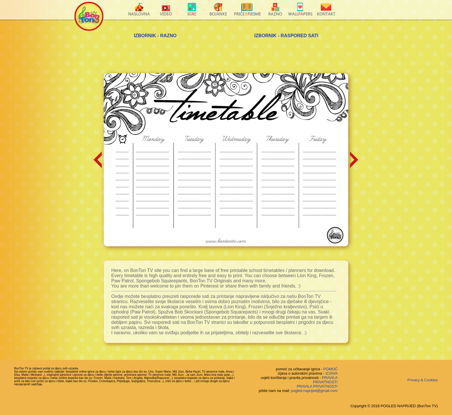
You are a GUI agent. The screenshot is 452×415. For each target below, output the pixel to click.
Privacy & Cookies (422, 380)
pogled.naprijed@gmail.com (314, 390)
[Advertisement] (226, 57)
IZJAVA (331, 373)
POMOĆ (330, 369)
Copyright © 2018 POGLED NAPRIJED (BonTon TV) (394, 406)
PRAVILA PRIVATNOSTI (325, 379)
